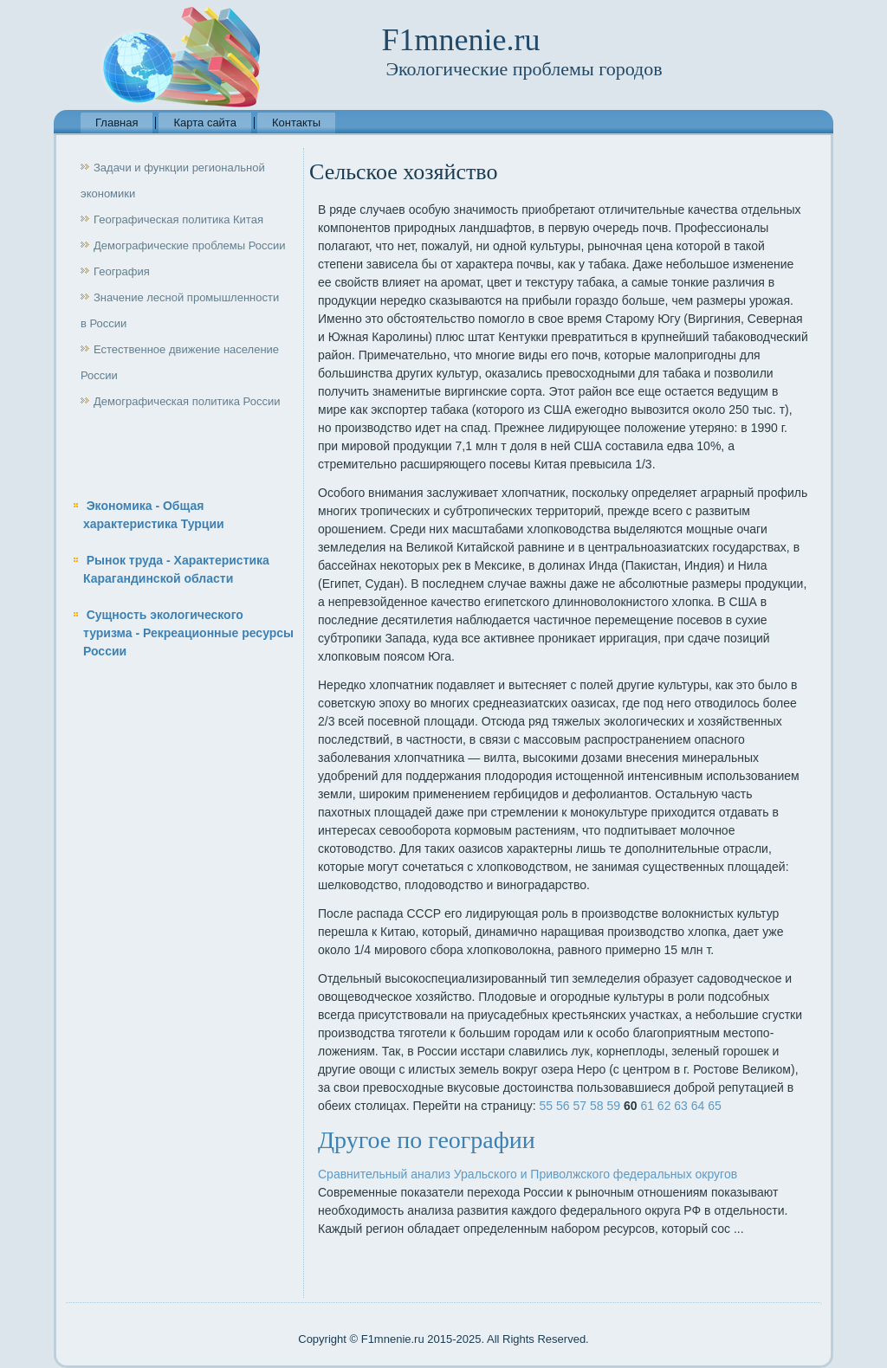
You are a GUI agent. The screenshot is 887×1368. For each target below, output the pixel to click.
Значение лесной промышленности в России (180, 310)
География (122, 271)
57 (580, 1106)
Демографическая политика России (187, 401)
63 (681, 1106)
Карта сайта (204, 122)
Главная (116, 122)
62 (664, 1106)
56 (563, 1106)
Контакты (296, 122)
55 (547, 1106)
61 (647, 1106)
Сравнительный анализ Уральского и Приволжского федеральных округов (527, 1174)
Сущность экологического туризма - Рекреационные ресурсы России (188, 633)
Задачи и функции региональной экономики (173, 180)
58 (597, 1106)
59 (613, 1106)
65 (715, 1106)
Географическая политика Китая (178, 219)
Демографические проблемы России (190, 245)
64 (698, 1106)
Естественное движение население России (180, 362)
